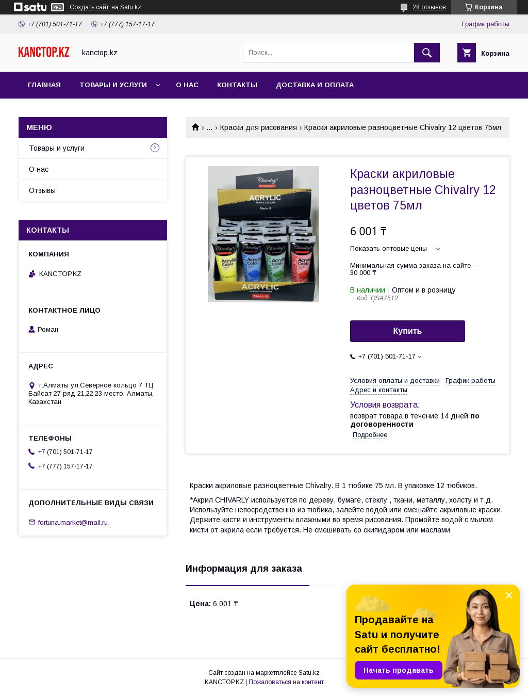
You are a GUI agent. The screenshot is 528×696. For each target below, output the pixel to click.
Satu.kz (309, 672)
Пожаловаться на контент (286, 682)
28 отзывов (429, 7)
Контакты (237, 85)
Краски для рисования (258, 127)
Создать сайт (89, 7)
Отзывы (42, 190)
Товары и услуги (113, 85)
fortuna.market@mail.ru (73, 522)
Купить (407, 331)
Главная (44, 85)
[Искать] (427, 52)
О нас (187, 85)
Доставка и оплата (315, 85)
